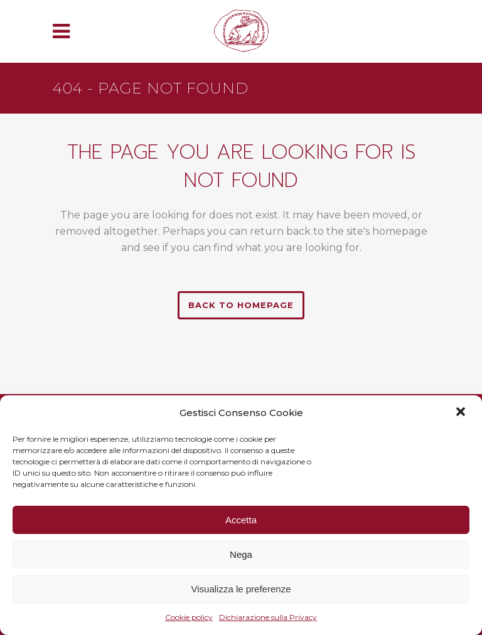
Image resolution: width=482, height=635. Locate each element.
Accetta (241, 520)
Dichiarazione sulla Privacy (268, 617)
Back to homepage (241, 305)
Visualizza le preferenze (241, 589)
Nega (241, 554)
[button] (461, 412)
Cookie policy (189, 617)
